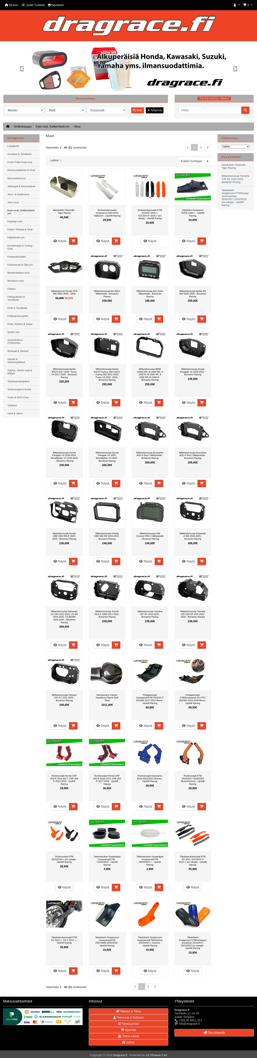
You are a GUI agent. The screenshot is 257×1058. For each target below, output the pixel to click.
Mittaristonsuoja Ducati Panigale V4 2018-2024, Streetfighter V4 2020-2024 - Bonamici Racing (64, 456)
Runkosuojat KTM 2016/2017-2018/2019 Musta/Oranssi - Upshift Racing (193, 780)
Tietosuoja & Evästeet (128, 1017)
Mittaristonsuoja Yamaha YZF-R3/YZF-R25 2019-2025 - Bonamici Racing (192, 614)
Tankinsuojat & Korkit (19, 389)
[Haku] (210, 110)
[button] (237, 5)
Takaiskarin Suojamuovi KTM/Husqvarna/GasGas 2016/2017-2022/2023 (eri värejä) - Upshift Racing (193, 942)
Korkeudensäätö (16, 256)
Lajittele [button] (54, 160)
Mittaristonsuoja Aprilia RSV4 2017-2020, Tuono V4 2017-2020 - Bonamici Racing (64, 373)
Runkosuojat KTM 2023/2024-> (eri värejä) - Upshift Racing (64, 859)
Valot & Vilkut (14, 413)
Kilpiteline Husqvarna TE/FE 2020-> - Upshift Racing (192, 213)
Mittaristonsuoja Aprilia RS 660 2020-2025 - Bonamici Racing (193, 294)
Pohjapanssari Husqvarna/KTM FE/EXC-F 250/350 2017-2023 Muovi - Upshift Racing (150, 699)
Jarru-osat (13, 202)
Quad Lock (13, 332)
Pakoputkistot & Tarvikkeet (16, 298)
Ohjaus (11, 288)
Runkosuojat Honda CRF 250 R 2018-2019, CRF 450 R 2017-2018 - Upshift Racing (107, 780)
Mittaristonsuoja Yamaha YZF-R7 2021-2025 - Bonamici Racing (64, 698)
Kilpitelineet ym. (16, 237)
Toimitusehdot (128, 1023)
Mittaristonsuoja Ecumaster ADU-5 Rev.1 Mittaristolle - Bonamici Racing (150, 455)
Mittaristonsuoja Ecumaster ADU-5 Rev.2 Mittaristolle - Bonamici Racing (193, 455)
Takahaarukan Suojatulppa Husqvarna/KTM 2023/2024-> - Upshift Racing (150, 860)
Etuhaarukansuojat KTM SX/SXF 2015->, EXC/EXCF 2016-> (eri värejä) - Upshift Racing (150, 214)
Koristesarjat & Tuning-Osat (20, 247)
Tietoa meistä (128, 1036)
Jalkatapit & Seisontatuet (21, 186)
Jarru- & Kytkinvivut (18, 194)
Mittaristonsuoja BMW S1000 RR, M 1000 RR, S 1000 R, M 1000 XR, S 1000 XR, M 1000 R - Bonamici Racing (150, 374)
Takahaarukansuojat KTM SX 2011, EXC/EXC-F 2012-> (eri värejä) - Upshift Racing (193, 860)
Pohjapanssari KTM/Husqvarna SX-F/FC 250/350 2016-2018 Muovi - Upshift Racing (193, 699)
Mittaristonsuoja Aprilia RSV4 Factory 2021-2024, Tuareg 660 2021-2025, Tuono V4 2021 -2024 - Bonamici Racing (107, 374)
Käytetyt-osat (14, 221)
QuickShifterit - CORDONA (15, 342)
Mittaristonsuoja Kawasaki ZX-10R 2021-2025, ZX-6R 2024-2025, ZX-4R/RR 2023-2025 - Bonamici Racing (64, 616)
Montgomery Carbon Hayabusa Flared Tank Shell (107, 698)
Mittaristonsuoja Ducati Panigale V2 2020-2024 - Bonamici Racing (192, 372)
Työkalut (12, 405)
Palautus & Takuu (128, 1011)
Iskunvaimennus (16, 178)
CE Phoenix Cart (156, 1055)
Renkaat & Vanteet (17, 351)
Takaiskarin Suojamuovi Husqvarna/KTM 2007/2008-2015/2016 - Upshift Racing (107, 941)
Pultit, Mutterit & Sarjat (19, 324)
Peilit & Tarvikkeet (17, 308)
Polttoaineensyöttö (17, 316)
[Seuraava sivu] (207, 147)
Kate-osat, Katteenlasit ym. (53, 126)
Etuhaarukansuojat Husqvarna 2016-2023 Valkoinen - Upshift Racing (107, 213)
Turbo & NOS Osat (17, 397)
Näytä (59, 241)
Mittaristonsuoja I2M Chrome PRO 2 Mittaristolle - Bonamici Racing (150, 536)
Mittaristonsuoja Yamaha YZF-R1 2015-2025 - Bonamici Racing (150, 614)
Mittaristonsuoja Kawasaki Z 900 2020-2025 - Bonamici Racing (193, 536)
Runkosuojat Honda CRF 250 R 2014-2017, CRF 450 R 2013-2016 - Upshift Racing (64, 780)
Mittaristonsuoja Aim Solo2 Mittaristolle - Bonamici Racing (150, 294)
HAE (137, 110)
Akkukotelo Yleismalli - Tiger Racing (64, 211)
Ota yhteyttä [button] (214, 1032)
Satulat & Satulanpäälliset (16, 361)
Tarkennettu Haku (214, 98)
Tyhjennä (155, 110)
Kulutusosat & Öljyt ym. (20, 264)
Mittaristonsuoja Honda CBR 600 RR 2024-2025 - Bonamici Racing (107, 536)
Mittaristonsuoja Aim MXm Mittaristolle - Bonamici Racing (107, 294)
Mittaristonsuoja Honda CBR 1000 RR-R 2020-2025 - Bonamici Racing (64, 536)
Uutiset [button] (128, 1042)
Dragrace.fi (120, 1055)
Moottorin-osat (15, 280)
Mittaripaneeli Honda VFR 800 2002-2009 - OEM (64, 292)
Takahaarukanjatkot (18, 381)
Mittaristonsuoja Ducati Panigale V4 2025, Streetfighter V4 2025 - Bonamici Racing (107, 456)
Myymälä (128, 1030)
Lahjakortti (13, 146)
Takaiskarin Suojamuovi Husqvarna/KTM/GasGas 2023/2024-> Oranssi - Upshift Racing (150, 941)
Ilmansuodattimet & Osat (21, 170)
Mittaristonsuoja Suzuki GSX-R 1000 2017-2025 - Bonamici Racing (107, 614)
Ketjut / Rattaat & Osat (19, 229)
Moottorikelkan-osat (18, 272)
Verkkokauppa (22, 126)
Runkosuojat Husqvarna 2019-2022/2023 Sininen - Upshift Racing (150, 778)
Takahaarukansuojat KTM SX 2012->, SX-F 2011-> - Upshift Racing (64, 940)
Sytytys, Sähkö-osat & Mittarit (19, 372)
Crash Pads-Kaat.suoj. (20, 162)
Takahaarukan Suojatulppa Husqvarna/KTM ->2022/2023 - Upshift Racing (107, 860)
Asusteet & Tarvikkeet (19, 154)
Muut (77, 126)
